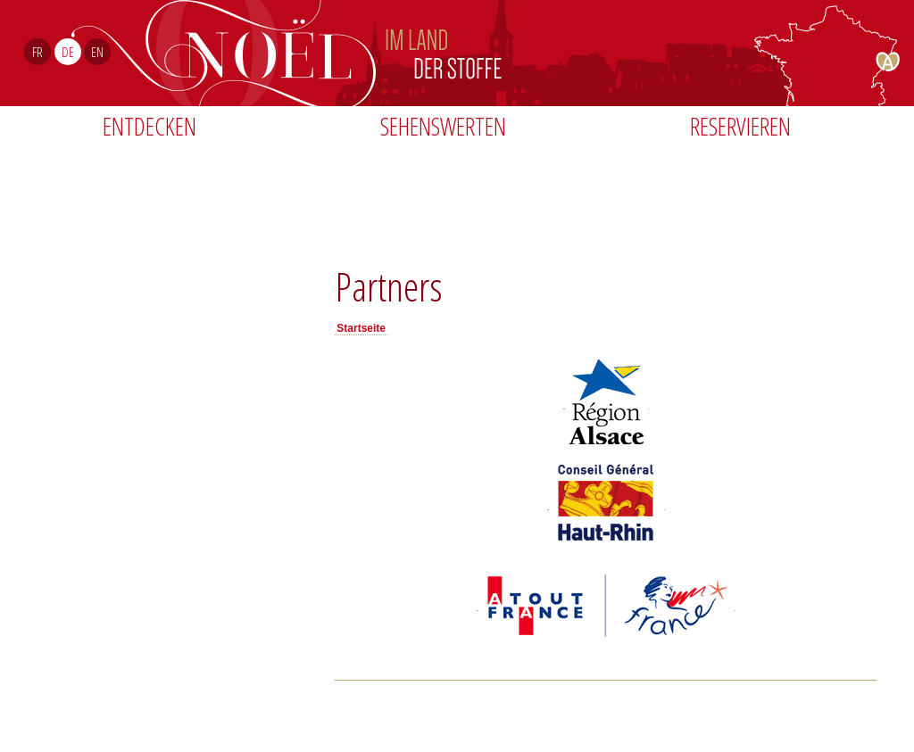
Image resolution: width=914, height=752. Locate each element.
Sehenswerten (443, 126)
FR (37, 52)
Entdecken (149, 126)
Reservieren (740, 126)
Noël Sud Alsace (531, 53)
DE (68, 52)
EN (97, 52)
